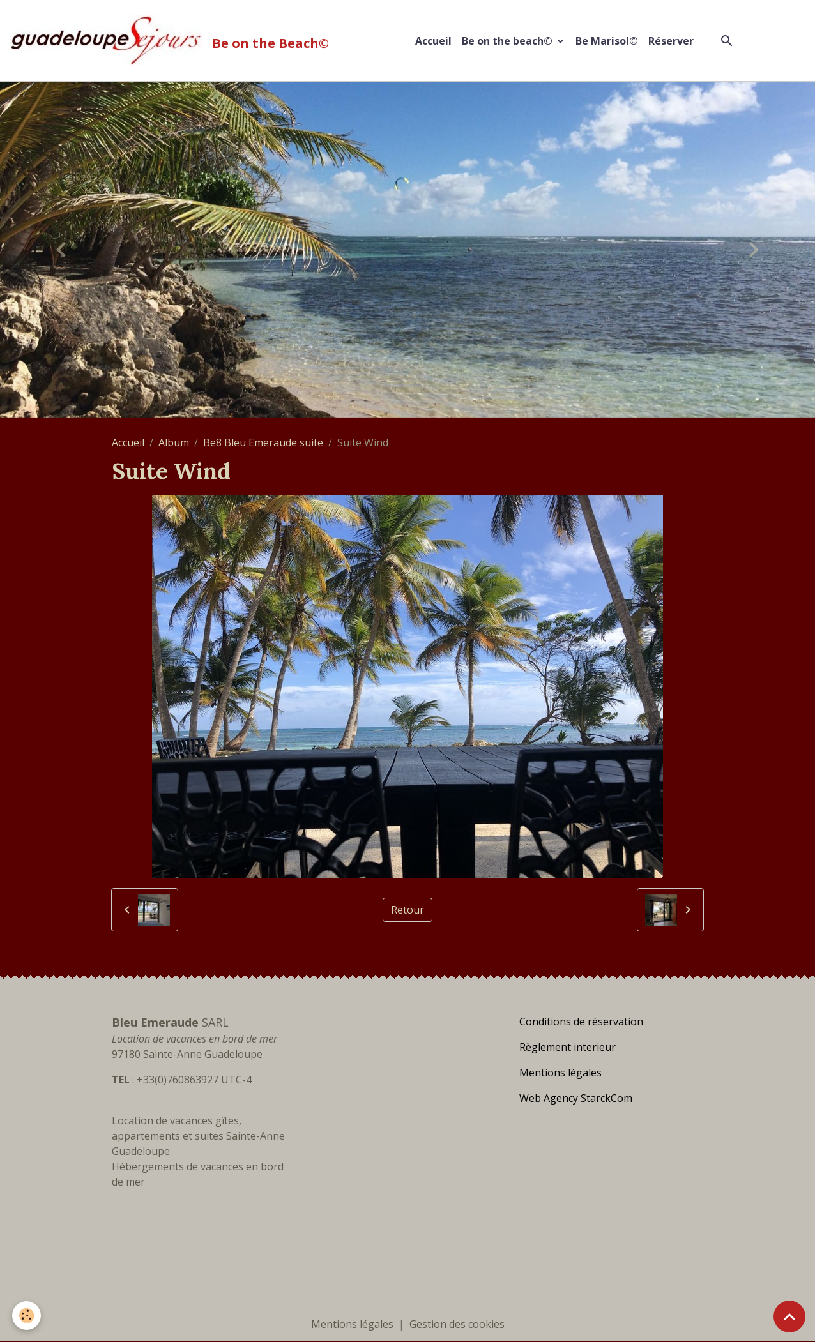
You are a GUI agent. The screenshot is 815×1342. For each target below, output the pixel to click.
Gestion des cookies (457, 1324)
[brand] (172, 40)
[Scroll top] (789, 1316)
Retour (407, 910)
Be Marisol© (606, 41)
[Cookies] (27, 1315)
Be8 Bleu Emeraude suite (263, 442)
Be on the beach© (508, 41)
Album (173, 442)
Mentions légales (352, 1324)
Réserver (671, 41)
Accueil (433, 41)
